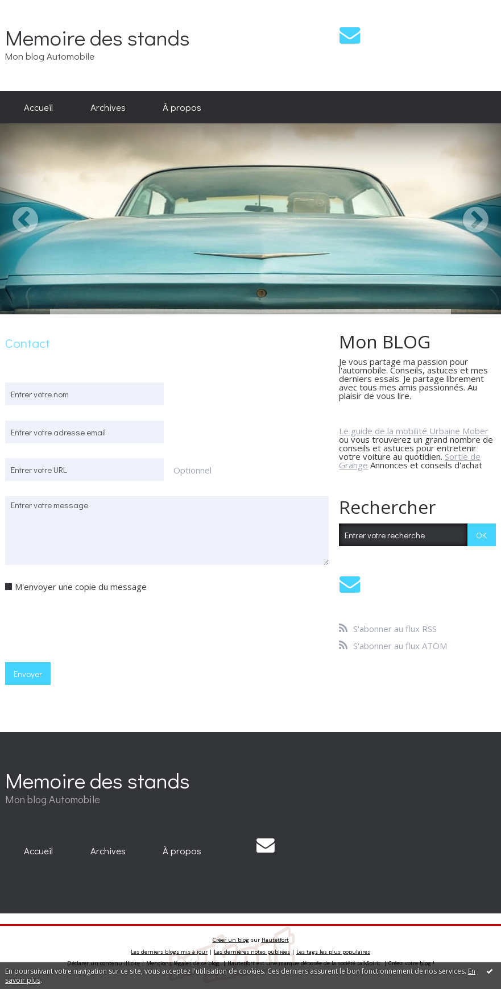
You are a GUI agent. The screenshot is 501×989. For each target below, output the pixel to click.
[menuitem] (38, 107)
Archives (108, 107)
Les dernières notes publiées (252, 951)
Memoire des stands (97, 37)
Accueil (38, 107)
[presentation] (91, 626)
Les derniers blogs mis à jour (169, 951)
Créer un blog (231, 940)
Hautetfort (275, 940)
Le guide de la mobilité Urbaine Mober (413, 431)
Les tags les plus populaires (333, 951)
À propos (182, 107)
